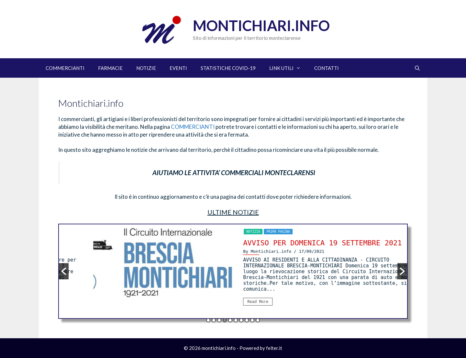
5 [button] (230, 320)
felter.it (274, 348)
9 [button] (252, 320)
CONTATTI (326, 68)
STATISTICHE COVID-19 (228, 68)
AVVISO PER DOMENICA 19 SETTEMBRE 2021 (327, 243)
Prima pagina (283, 231)
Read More (262, 301)
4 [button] (225, 320)
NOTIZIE (146, 68)
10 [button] (258, 320)
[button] (64, 271)
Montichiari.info (261, 25)
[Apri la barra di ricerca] (417, 68)
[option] (272, 269)
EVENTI (178, 68)
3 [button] (219, 320)
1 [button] (208, 320)
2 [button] (214, 320)
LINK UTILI (288, 68)
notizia (258, 231)
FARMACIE (110, 68)
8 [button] (247, 320)
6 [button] (236, 320)
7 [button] (241, 320)
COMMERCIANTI (65, 68)
